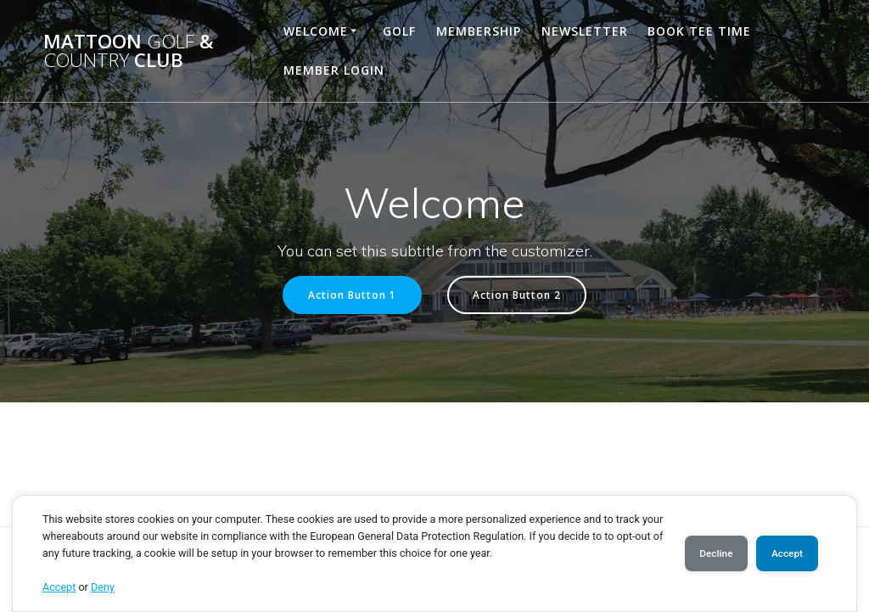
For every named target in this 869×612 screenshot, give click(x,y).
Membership (478, 31)
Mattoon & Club (128, 51)
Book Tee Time (699, 31)
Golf (399, 31)
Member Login (333, 70)
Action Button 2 (517, 294)
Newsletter (584, 31)
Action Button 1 (352, 294)
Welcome (315, 31)
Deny (103, 587)
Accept (59, 587)
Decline (705, 553)
